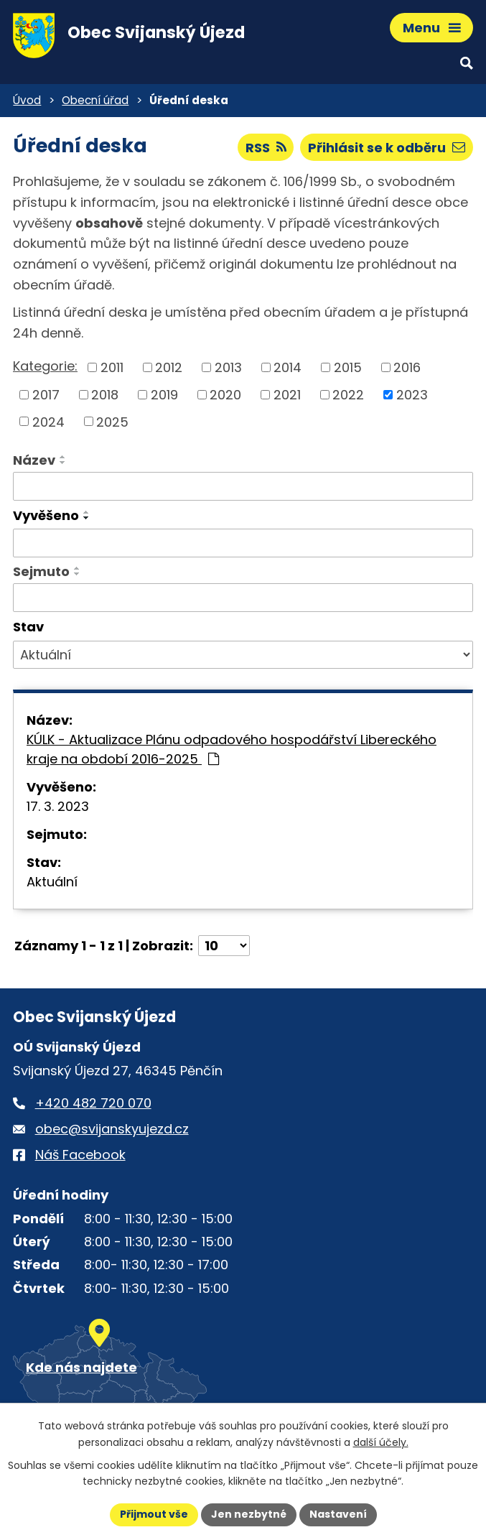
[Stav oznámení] (243, 655)
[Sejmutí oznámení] (243, 597)
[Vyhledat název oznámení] (243, 486)
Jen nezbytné (248, 1514)
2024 (48, 421)
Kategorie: (45, 366)
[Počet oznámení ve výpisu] (224, 945)
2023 (412, 395)
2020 (225, 395)
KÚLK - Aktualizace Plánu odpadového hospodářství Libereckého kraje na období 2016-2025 (231, 749)
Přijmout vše (154, 1514)
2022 (348, 395)
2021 (287, 395)
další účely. (380, 1442)
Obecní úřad (95, 100)
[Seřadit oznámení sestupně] (63, 462)
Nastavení (338, 1514)
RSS (266, 148)
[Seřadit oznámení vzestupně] (63, 457)
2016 (407, 367)
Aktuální (52, 882)
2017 (46, 395)
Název (34, 460)
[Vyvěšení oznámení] (243, 543)
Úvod (27, 100)
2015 (348, 367)
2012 (168, 367)
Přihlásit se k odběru (386, 148)
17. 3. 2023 (58, 806)
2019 (164, 395)
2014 (288, 367)
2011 (112, 367)
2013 (228, 367)
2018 (104, 395)
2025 (112, 421)
